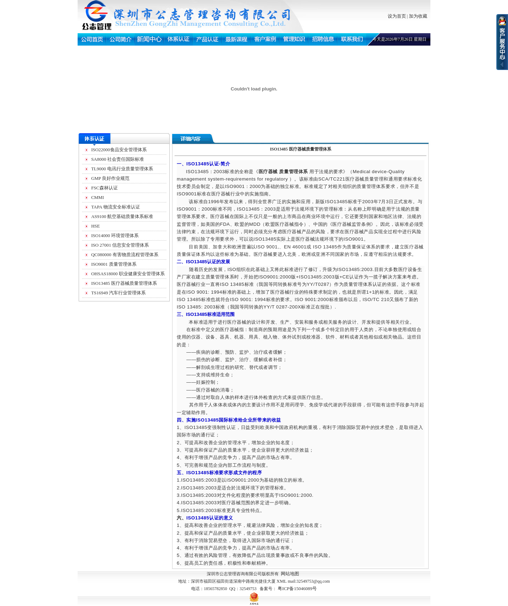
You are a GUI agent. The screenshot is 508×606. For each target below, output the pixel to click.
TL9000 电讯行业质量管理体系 (122, 168)
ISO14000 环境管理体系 (115, 235)
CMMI (97, 197)
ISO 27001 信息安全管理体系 (120, 245)
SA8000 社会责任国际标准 (117, 159)
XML (282, 581)
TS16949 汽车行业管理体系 (118, 292)
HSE (95, 226)
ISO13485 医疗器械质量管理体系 (124, 283)
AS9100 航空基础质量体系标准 (122, 216)
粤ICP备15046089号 (297, 588)
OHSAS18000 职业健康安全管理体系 (127, 273)
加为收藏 (418, 16)
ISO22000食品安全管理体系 (118, 149)
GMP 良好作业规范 (110, 178)
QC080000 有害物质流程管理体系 (124, 254)
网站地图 (290, 573)
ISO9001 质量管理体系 (113, 264)
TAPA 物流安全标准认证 (115, 207)
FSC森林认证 (104, 187)
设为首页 (397, 16)
